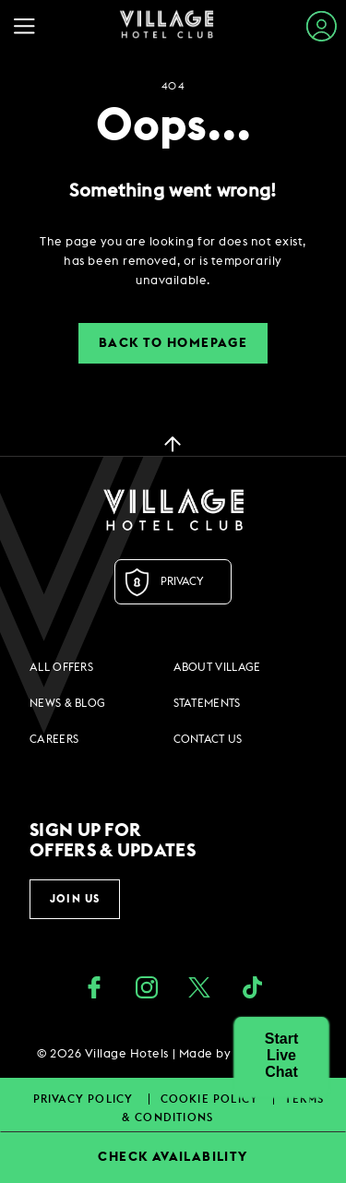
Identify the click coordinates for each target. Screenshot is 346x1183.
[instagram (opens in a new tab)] (147, 989)
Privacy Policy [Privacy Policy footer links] (85, 1099)
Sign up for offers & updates (113, 840)
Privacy (182, 581)
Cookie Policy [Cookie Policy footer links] (212, 1099)
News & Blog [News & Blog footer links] (67, 703)
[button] (281, 1055)
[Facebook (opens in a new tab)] (94, 989)
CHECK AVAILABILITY (172, 1157)
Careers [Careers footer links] (54, 739)
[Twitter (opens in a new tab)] (199, 989)
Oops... (173, 126)
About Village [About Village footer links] (217, 667)
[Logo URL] (173, 509)
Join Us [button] (75, 898)
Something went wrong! (172, 191)
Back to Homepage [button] (173, 343)
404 (172, 86)
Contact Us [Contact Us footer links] (208, 739)
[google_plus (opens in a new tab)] (252, 989)
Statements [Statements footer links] (207, 703)
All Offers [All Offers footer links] (61, 667)
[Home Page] (166, 26)
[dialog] (173, 262)
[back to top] (172, 443)
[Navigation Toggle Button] (29, 26)
